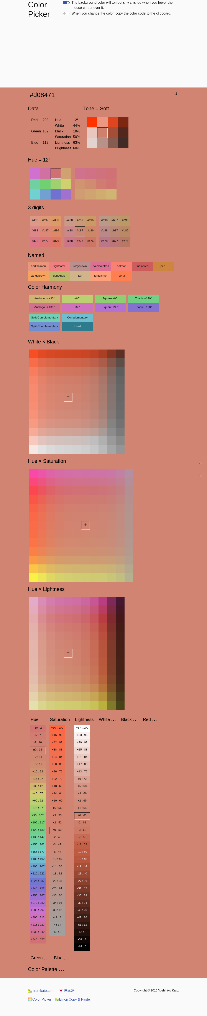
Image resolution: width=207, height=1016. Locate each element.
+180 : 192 (37, 859)
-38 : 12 (57, 910)
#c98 (70, 220)
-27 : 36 (82, 880)
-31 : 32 (82, 888)
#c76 (90, 240)
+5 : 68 (82, 786)
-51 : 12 (82, 924)
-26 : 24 (57, 888)
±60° (77, 298)
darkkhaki (59, 275)
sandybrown (38, 275)
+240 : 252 (37, 888)
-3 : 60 (82, 829)
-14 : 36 (57, 866)
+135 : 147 (37, 837)
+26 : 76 (57, 771)
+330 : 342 (37, 932)
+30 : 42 (38, 786)
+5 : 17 (37, 764)
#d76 (56, 240)
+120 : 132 (37, 829)
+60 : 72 (38, 800)
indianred (143, 266)
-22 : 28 (57, 880)
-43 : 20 (82, 910)
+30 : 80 (57, 764)
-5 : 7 (37, 735)
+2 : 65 (82, 800)
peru (163, 266)
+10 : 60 (57, 800)
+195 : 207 (37, 866)
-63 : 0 (82, 946)
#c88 (70, 230)
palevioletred (101, 266)
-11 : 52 (82, 844)
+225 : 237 (37, 880)
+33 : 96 (82, 735)
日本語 (66, 991)
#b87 (115, 230)
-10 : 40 (57, 859)
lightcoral (59, 266)
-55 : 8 (82, 932)
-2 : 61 (82, 822)
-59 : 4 (82, 939)
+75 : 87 (38, 808)
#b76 (125, 240)
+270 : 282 (37, 902)
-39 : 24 (82, 902)
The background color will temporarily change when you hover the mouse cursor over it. (121, 5)
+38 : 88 (57, 749)
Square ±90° (110, 298)
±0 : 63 (82, 815)
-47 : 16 (82, 917)
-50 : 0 (57, 932)
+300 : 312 (37, 917)
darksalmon (38, 266)
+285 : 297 (37, 910)
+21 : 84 (82, 757)
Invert (77, 326)
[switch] (66, 2)
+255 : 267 (37, 895)
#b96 (125, 220)
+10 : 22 (38, 771)
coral (122, 275)
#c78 (70, 240)
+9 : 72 (82, 778)
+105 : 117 (37, 822)
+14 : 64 (57, 793)
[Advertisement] (104, 55)
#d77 (45, 240)
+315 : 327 (37, 924)
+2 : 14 (37, 757)
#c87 (80, 230)
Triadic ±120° (143, 298)
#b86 (125, 230)
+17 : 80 (82, 764)
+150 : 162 (37, 844)
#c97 (80, 220)
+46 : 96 (57, 735)
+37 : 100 (82, 727)
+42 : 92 (57, 742)
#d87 (45, 230)
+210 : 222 (37, 873)
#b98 (104, 220)
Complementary (77, 317)
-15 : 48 (82, 859)
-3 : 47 (57, 844)
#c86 (90, 230)
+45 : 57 (38, 793)
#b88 (104, 230)
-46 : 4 (57, 924)
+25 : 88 (82, 749)
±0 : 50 (57, 829)
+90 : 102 (38, 815)
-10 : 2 (38, 727)
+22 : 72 (57, 778)
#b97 (115, 220)
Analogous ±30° (44, 298)
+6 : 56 (57, 808)
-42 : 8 (57, 917)
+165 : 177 (37, 851)
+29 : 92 (82, 742)
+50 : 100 (57, 727)
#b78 (104, 240)
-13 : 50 (82, 851)
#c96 (90, 220)
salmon (121, 266)
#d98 (35, 220)
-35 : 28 (82, 895)
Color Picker (39, 999)
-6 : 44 (57, 851)
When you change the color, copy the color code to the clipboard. (121, 13)
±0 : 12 (37, 749)
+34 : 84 (57, 757)
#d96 (56, 220)
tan (80, 275)
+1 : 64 (82, 808)
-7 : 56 (82, 837)
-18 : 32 (57, 873)
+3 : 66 (82, 793)
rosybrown (80, 266)
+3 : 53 (57, 815)
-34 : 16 (57, 902)
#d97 (45, 220)
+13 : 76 (82, 771)
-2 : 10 (38, 742)
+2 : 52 (57, 822)
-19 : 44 (82, 866)
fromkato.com (41, 991)
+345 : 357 (37, 939)
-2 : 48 (57, 837)
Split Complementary (44, 317)
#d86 (56, 230)
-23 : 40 (82, 873)
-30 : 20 (57, 895)
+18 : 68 (57, 786)
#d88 (35, 230)
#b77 (115, 240)
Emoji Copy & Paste (72, 999)
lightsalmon (101, 275)
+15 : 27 (38, 778)
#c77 (80, 240)
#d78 (35, 240)
